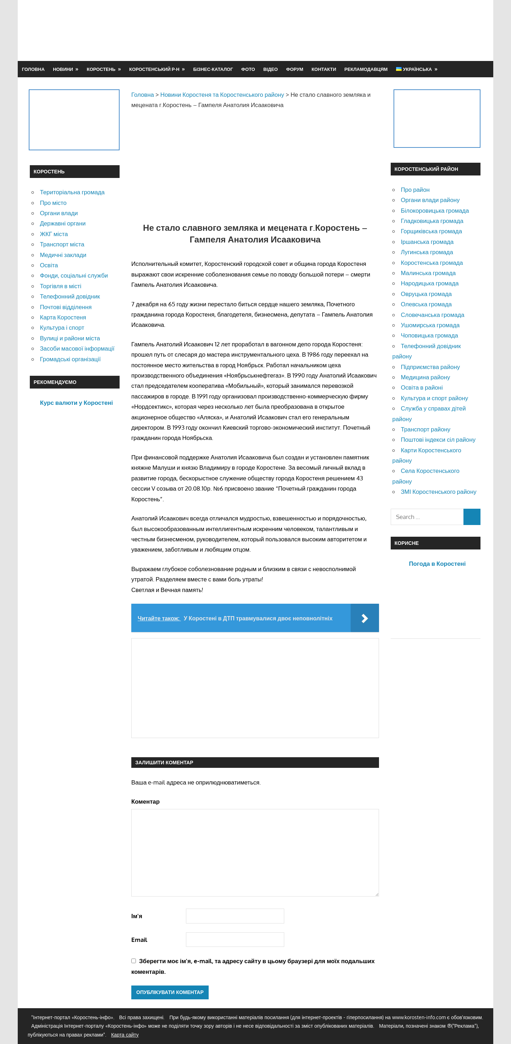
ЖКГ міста (54, 234)
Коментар (145, 801)
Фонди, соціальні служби (74, 275)
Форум (294, 69)
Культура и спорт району (434, 398)
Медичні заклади (63, 254)
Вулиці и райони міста (70, 338)
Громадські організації (70, 359)
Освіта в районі (422, 387)
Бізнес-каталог (213, 69)
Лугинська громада (427, 252)
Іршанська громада (427, 241)
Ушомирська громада (430, 325)
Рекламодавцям (366, 69)
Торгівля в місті (60, 286)
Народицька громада (429, 283)
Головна (33, 69)
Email (139, 939)
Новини (63, 69)
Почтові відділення (66, 307)
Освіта (49, 265)
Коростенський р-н (154, 69)
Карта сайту (125, 1035)
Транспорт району (425, 429)
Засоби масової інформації (77, 348)
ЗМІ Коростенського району (438, 491)
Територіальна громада (72, 192)
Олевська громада (426, 304)
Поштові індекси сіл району (438, 439)
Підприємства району (430, 366)
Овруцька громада (426, 293)
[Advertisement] (352, 30)
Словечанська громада (432, 314)
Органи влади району (430, 199)
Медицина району (425, 377)
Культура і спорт (62, 327)
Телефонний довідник (70, 296)
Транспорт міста (62, 244)
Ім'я (136, 916)
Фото (248, 69)
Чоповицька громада (429, 335)
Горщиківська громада (431, 231)
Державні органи (63, 223)
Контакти (324, 69)
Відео (270, 69)
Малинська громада (428, 273)
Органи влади (59, 213)
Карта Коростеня (63, 317)
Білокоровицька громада (435, 210)
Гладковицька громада (432, 220)
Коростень (101, 69)
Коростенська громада (432, 262)
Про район (415, 189)
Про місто (53, 202)
